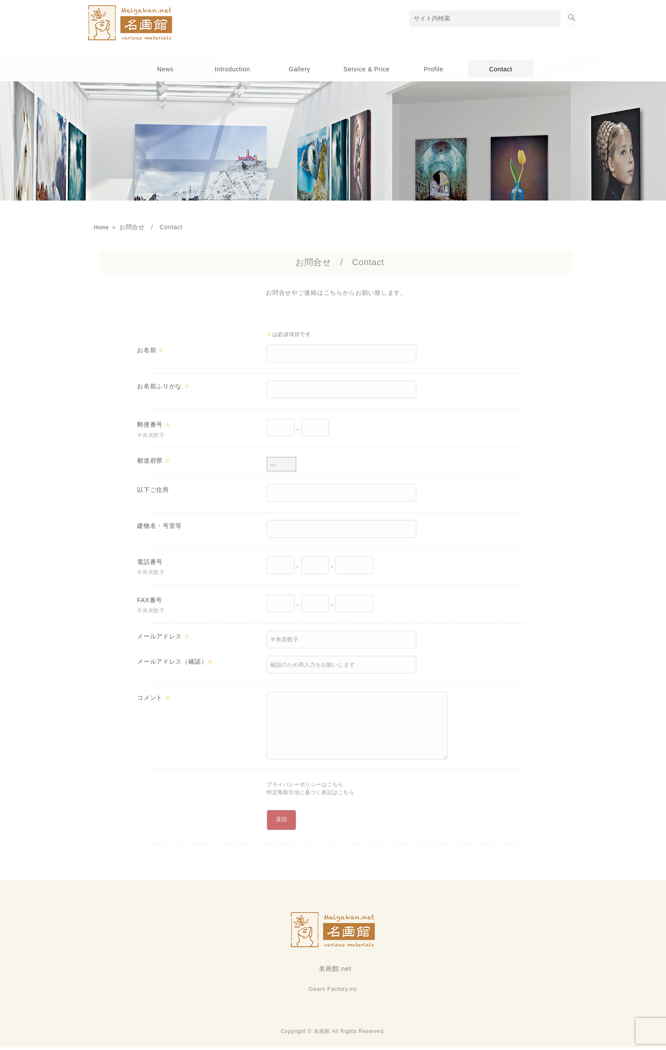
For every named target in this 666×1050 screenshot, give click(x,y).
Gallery (299, 69)
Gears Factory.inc (333, 991)
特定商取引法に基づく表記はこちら (318, 798)
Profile (433, 69)
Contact (500, 69)
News (165, 69)
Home (102, 227)
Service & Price (366, 69)
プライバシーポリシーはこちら (311, 789)
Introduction (232, 69)
